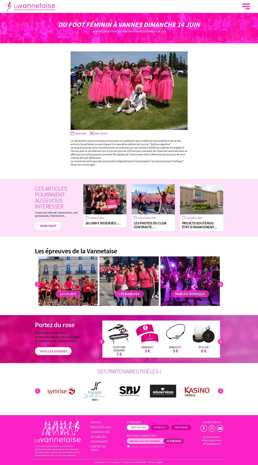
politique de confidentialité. (152, 446)
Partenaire (181, 427)
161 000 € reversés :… (103, 223)
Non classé (101, 133)
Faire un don (224, 6)
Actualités (98, 437)
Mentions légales (155, 462)
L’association (100, 432)
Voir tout (48, 226)
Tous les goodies (53, 351)
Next (221, 284)
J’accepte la (153, 446)
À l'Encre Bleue (113, 462)
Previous (38, 284)
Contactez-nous (99, 448)
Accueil (96, 422)
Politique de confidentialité (134, 462)
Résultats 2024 (101, 427)
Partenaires (99, 441)
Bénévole (160, 427)
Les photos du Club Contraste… (150, 225)
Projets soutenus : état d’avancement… (199, 225)
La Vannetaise (101, 31)
